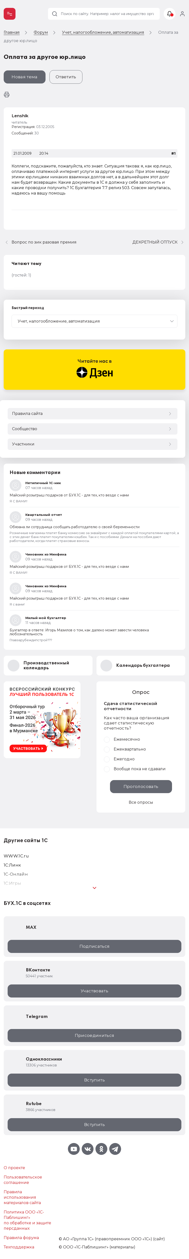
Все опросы (141, 802)
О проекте (14, 1167)
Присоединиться (94, 1035)
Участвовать (94, 990)
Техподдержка (19, 1247)
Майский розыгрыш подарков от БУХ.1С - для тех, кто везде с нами (69, 495)
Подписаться (94, 946)
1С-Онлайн (16, 874)
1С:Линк (12, 865)
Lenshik (20, 115)
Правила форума (21, 1237)
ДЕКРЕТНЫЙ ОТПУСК (154, 242)
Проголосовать (141, 786)
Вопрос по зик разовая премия (44, 242)
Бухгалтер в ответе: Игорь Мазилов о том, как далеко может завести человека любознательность (79, 632)
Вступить (94, 1080)
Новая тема (24, 76)
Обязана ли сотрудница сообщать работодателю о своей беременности (75, 527)
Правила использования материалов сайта (22, 1197)
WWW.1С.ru (16, 855)
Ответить (66, 76)
